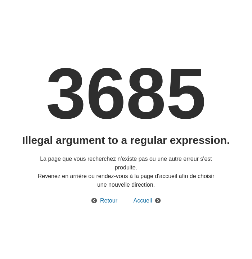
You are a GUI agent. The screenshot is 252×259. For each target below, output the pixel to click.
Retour (108, 200)
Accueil (142, 200)
